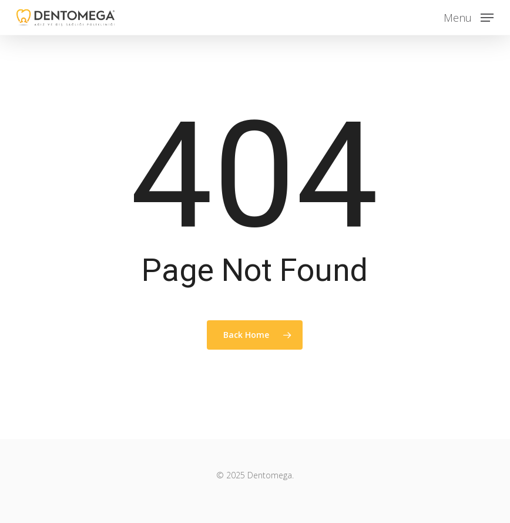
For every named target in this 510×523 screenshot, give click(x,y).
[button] (469, 16)
